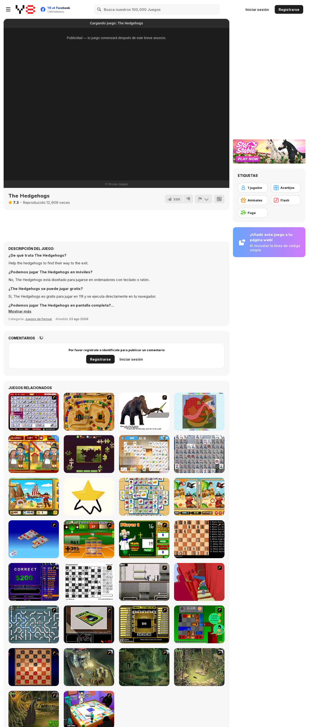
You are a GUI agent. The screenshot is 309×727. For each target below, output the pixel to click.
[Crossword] (89, 582)
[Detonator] (33, 539)
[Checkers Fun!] (33, 667)
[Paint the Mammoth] (144, 412)
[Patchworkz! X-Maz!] (199, 412)
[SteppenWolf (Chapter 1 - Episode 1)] (89, 667)
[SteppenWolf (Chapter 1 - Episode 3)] (199, 667)
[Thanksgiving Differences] (33, 454)
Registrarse (289, 9)
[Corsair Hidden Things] (33, 497)
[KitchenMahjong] (33, 412)
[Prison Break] (144, 582)
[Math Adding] (144, 539)
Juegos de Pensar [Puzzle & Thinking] (38, 319)
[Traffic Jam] (199, 624)
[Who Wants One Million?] (33, 582)
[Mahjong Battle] (199, 454)
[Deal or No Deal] (144, 624)
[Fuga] (253, 213)
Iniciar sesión (257, 9)
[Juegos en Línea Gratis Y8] (25, 9)
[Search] (99, 9)
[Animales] (253, 200)
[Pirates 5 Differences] (199, 497)
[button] (19, 311)
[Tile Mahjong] (144, 497)
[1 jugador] (253, 187)
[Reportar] (203, 199)
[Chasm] (199, 582)
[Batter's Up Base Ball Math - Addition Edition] (89, 539)
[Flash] (286, 200)
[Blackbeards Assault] (89, 412)
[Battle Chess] (199, 539)
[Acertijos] (286, 187)
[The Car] (89, 624)
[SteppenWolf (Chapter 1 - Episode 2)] (144, 667)
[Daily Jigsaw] (89, 454)
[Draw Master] (89, 497)
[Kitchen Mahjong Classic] (144, 454)
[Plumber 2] (33, 624)
